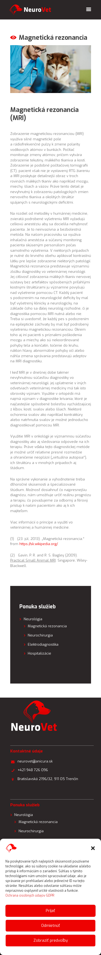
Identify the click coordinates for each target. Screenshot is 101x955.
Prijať (50, 910)
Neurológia (33, 619)
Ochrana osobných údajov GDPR (29, 895)
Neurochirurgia (40, 635)
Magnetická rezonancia (47, 626)
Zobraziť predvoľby (50, 940)
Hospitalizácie (39, 653)
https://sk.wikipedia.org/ (38, 544)
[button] (93, 848)
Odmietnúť (50, 925)
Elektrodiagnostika (43, 644)
